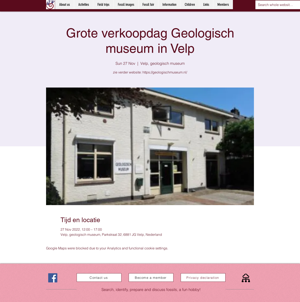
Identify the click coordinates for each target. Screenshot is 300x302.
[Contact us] (99, 277)
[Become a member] (151, 277)
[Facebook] (52, 277)
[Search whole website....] (275, 4)
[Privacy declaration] (203, 277)
